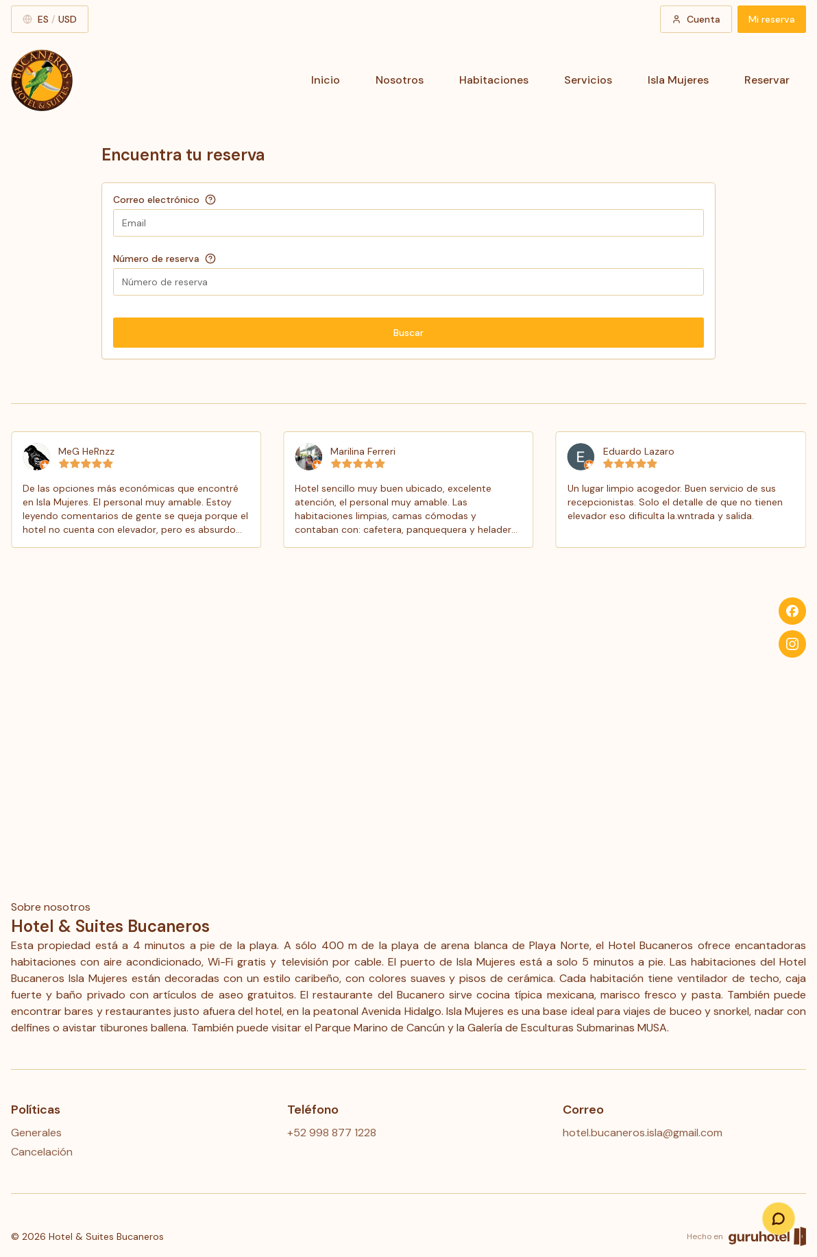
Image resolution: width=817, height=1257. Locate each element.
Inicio (325, 80)
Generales (36, 1132)
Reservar (767, 80)
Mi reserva (771, 19)
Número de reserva (156, 258)
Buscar (408, 332)
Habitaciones (493, 80)
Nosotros (400, 80)
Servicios (588, 80)
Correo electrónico (156, 199)
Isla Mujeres (678, 80)
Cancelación (42, 1152)
